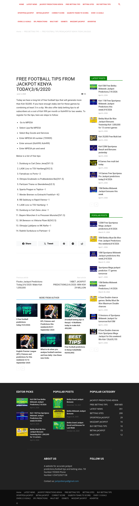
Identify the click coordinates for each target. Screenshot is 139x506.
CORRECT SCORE (58, 13)
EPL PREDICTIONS (40, 21)
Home (21, 4)
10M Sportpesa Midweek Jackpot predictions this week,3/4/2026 (110, 255)
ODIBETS (64, 21)
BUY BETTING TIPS (103, 4)
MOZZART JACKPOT (77, 21)
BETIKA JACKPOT (42, 13)
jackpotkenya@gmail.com (67, 481)
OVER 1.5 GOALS (97, 13)
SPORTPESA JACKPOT (26, 13)
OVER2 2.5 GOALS (24, 21)
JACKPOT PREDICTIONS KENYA (51, 4)
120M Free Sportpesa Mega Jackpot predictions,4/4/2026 (108, 226)
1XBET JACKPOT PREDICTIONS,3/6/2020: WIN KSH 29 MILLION (69, 284)
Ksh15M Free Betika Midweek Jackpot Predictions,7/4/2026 (108, 89)
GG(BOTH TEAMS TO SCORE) (77, 13)
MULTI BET (54, 21)
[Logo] (17, 4)
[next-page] (23, 368)
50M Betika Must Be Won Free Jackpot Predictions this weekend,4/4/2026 (110, 241)
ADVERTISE (91, 21)
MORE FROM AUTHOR (49, 298)
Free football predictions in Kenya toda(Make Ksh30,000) (75, 350)
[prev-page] (18, 368)
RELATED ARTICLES (27, 298)
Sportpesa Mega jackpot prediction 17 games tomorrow (109, 270)
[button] (119, 4)
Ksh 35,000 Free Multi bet (110, 136)
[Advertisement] (69, 55)
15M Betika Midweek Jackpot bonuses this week (108, 191)
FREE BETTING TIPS (73, 4)
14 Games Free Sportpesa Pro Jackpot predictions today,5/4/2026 (110, 176)
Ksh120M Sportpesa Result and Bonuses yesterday (108, 149)
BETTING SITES (88, 4)
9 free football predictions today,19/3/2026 (23, 322)
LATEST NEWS (32, 4)
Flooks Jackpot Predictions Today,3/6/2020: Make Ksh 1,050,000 (29, 284)
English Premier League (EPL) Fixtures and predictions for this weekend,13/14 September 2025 (26, 357)
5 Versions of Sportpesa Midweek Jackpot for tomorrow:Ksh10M (109, 318)
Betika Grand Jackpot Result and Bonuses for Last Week (76, 425)
